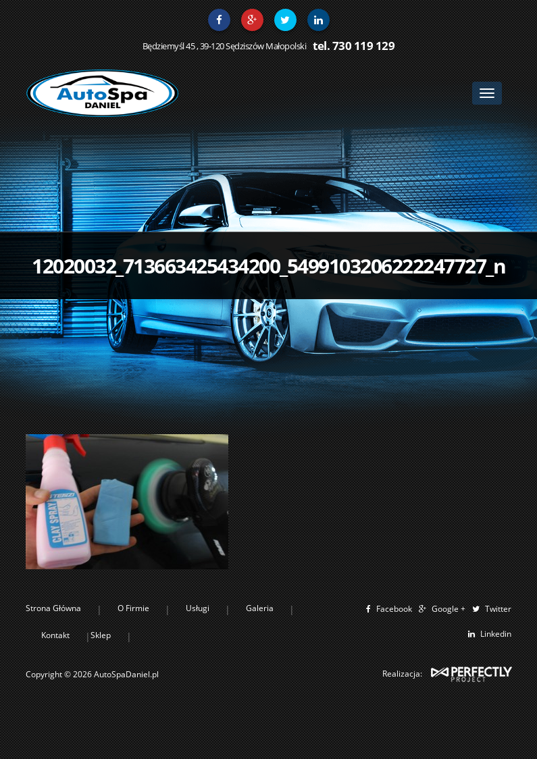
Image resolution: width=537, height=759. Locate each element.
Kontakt (55, 635)
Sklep (101, 635)
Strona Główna (53, 608)
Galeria (260, 608)
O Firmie (133, 608)
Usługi (197, 608)
